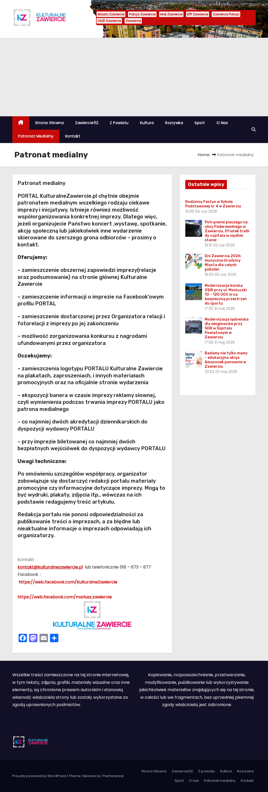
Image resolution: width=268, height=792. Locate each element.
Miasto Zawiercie (111, 14)
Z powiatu (119, 122)
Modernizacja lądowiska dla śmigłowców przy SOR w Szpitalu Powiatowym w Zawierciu (227, 328)
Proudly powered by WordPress (39, 775)
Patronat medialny (36, 136)
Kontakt (72, 136)
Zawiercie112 (86, 122)
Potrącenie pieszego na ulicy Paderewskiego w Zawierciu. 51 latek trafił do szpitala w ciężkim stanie (227, 231)
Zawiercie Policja (226, 14)
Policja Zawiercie (142, 14)
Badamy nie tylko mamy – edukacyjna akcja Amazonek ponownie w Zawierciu (226, 360)
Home (204, 154)
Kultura (147, 122)
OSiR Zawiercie (109, 21)
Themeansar (113, 775)
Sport (199, 122)
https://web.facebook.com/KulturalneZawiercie (67, 582)
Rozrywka (174, 122)
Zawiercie (133, 21)
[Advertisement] (134, 77)
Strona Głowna (49, 122)
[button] (254, 129)
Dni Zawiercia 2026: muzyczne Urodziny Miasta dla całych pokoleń (223, 263)
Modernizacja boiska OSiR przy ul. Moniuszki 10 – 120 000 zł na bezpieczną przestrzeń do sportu (226, 294)
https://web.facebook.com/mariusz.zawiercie (65, 597)
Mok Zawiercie (171, 14)
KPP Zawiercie (197, 14)
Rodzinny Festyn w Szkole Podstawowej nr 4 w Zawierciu (213, 204)
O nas (222, 122)
